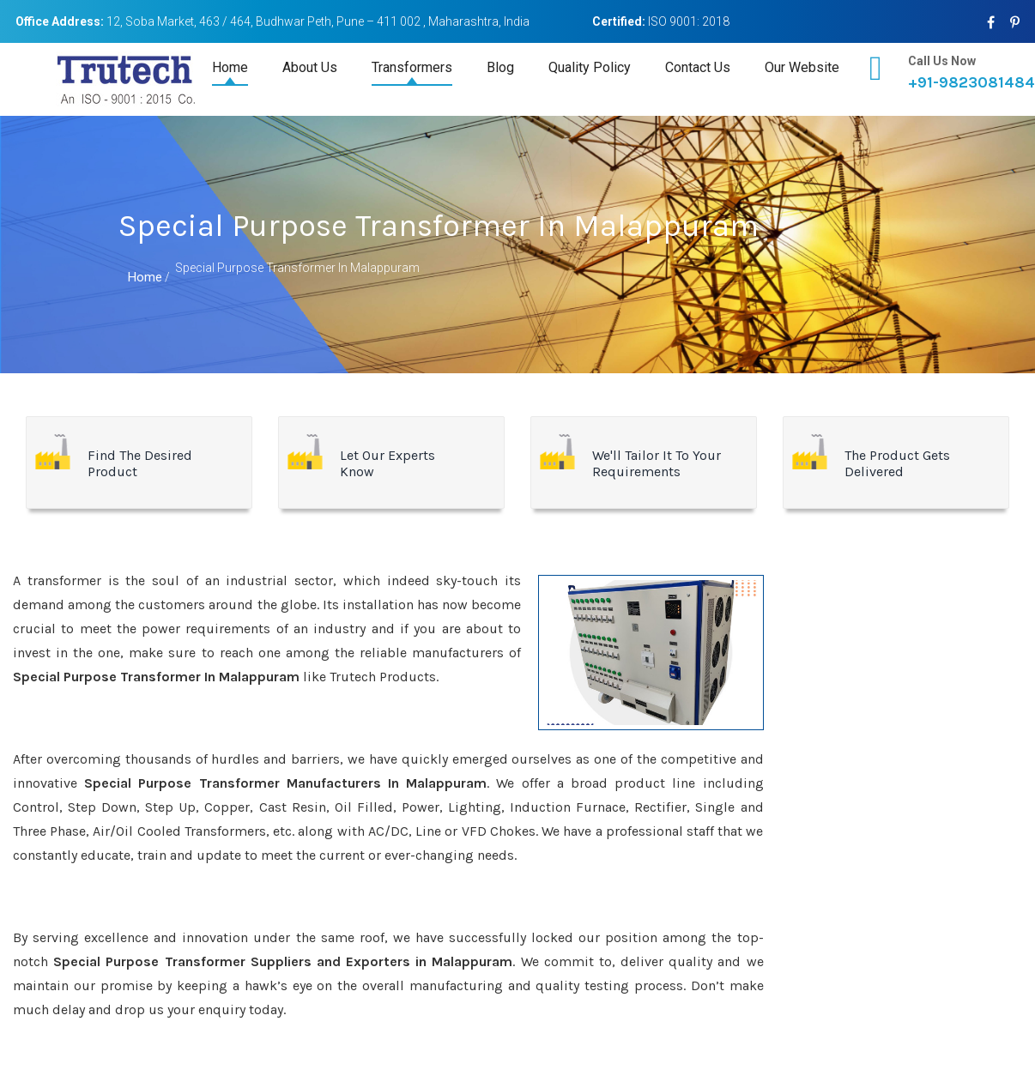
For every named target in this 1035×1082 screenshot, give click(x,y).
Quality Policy (589, 67)
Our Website (802, 67)
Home (230, 67)
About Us (309, 67)
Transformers (412, 67)
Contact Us (697, 67)
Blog (500, 67)
